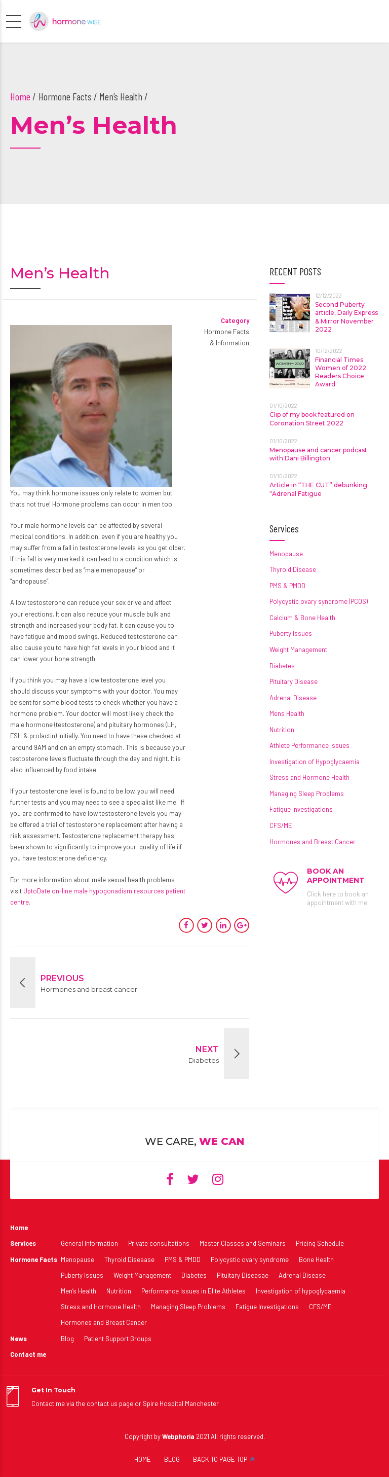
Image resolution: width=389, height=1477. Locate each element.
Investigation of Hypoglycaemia (314, 762)
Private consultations (158, 1243)
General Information (89, 1243)
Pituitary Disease (293, 681)
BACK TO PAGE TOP (220, 1459)
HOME (142, 1459)
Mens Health (286, 713)
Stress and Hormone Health (309, 777)
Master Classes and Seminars (243, 1243)
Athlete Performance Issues (309, 745)
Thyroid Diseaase (129, 1259)
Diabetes (282, 666)
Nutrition (281, 730)
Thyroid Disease (292, 569)
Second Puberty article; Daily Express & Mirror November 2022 (346, 317)
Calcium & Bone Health (302, 618)
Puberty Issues (290, 633)
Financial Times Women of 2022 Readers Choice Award (340, 372)
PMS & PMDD (287, 586)
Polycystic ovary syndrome (250, 1259)
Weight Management (298, 649)
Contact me (28, 1354)
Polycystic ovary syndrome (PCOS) (318, 601)
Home (20, 96)
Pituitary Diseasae (242, 1275)
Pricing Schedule (320, 1243)
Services (23, 1243)
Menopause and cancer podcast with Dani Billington (318, 454)
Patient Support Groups (117, 1339)
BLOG (172, 1459)
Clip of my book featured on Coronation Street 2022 (312, 418)
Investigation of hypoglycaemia (300, 1291)
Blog (67, 1339)
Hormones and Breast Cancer (312, 842)
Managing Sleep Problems (306, 793)
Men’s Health (78, 1291)
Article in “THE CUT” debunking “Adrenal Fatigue (318, 489)
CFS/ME (280, 825)
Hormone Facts (33, 1259)
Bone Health (316, 1259)
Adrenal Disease (293, 698)
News (18, 1339)
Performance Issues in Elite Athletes (193, 1291)
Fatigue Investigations (301, 809)
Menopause (286, 554)
